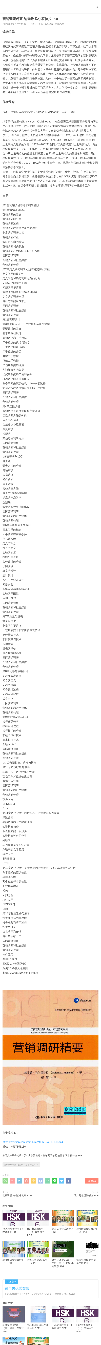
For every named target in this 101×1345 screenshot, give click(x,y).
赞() (92, 1180)
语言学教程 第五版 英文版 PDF (87, 1252)
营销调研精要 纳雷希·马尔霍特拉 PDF (63, 1155)
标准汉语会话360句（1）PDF (38, 1252)
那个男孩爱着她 (32, 1155)
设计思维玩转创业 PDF (86, 1195)
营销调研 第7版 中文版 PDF (17, 1195)
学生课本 (49, 24)
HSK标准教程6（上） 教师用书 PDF (38, 1223)
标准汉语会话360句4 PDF (63, 1221)
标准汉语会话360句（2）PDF (14, 1252)
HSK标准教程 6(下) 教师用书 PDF (14, 1221)
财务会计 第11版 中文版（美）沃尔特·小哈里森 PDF (63, 1254)
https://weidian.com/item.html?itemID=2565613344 (33, 1142)
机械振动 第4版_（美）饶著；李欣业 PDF (14, 1319)
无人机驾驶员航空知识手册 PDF (38, 1318)
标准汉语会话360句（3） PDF (87, 1221)
